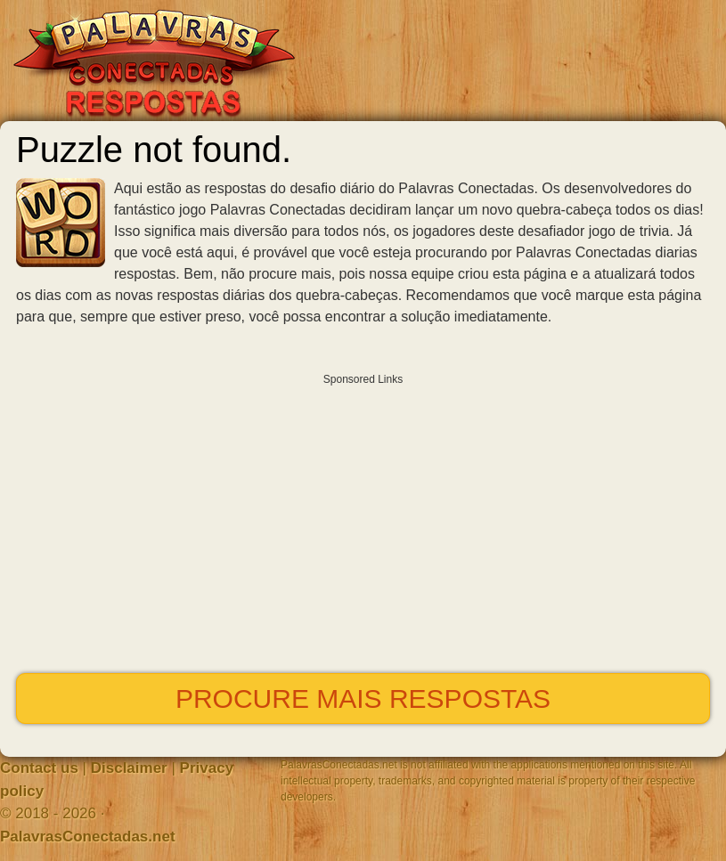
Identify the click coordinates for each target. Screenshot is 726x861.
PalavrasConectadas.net (87, 836)
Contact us (39, 767)
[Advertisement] (363, 519)
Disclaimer (129, 767)
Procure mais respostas (363, 698)
